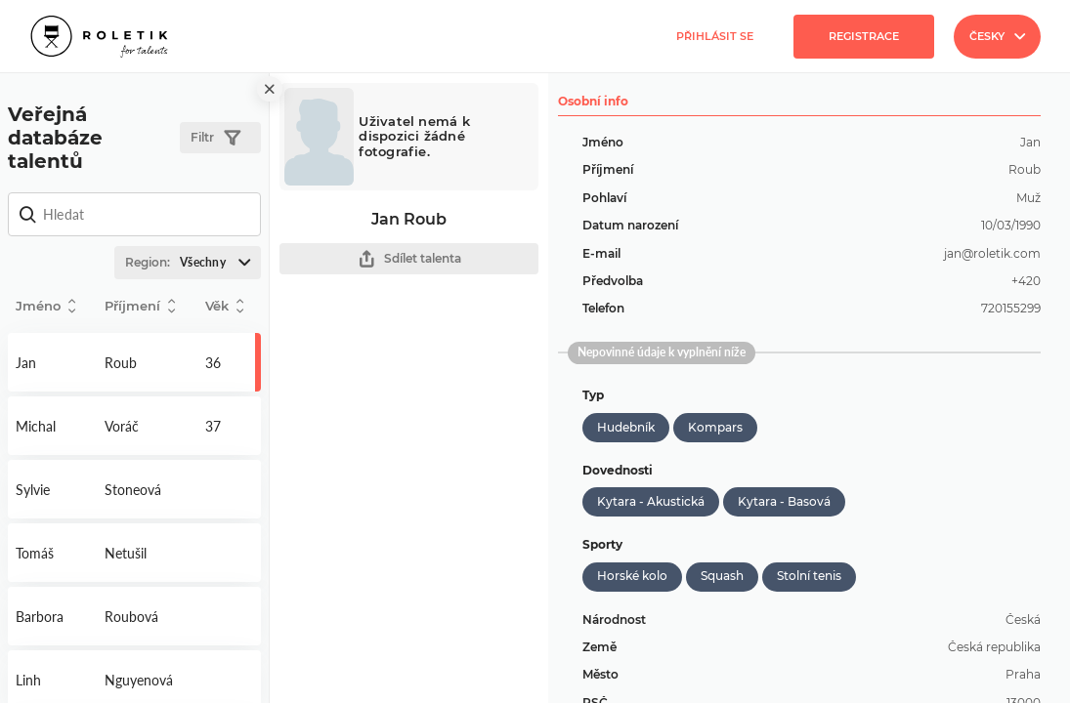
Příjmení (140, 306)
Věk (224, 306)
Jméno (45, 306)
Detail (52, 362)
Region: (192, 262)
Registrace (864, 36)
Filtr (215, 138)
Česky (997, 36)
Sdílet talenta (409, 259)
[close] (269, 89)
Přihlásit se (714, 36)
